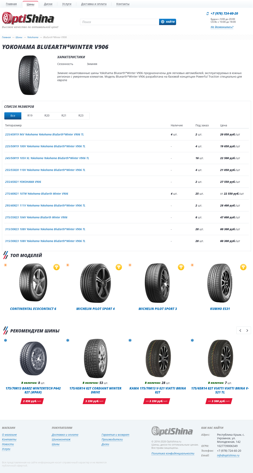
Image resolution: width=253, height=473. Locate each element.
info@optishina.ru (228, 455)
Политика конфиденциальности (172, 453)
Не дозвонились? (222, 27)
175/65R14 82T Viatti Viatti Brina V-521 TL (220, 390)
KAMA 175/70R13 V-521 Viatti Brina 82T (157, 390)
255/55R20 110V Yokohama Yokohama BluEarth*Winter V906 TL (45, 170)
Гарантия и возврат (115, 434)
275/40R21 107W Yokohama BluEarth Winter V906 (36, 193)
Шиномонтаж (61, 439)
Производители (112, 439)
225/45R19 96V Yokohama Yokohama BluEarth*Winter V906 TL (44, 134)
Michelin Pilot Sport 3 (158, 308)
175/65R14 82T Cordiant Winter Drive (95, 390)
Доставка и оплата (65, 434)
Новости (8, 444)
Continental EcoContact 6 (33, 308)
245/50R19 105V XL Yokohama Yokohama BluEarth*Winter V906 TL (47, 158)
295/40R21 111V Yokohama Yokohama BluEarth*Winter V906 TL (45, 205)
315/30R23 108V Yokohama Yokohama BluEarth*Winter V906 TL (45, 229)
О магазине (9, 434)
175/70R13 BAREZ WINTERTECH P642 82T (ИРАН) (33, 390)
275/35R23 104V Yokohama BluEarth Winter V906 (36, 217)
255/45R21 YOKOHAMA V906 (23, 182)
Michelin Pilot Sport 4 (95, 308)
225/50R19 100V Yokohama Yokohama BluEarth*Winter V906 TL (45, 146)
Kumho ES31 (220, 308)
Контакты (9, 439)
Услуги (6, 449)
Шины (55, 444)
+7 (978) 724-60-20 (224, 13)
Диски (105, 444)
